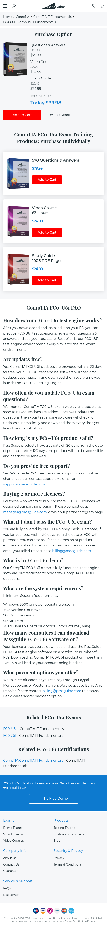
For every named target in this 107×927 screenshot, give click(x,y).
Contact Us (11, 864)
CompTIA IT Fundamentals (52, 17)
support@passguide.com (24, 484)
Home (7, 17)
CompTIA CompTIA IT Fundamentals (33, 761)
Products (61, 820)
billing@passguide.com (71, 551)
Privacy (59, 858)
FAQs (7, 888)
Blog (57, 840)
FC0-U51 (10, 729)
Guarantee (10, 871)
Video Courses (13, 840)
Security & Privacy (68, 851)
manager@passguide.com (25, 512)
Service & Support (18, 881)
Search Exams (13, 834)
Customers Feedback (69, 834)
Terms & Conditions (68, 864)
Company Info (15, 851)
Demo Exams (12, 828)
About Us (9, 858)
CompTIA (22, 17)
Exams (8, 820)
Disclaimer (11, 895)
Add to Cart (22, 115)
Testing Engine (64, 828)
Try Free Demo (59, 115)
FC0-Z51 (9, 736)
